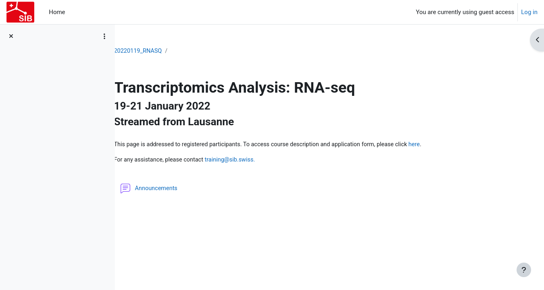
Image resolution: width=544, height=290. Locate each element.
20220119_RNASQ (190, 51)
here (184, 154)
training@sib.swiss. (285, 170)
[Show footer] (524, 270)
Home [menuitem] (57, 12)
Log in (529, 12)
